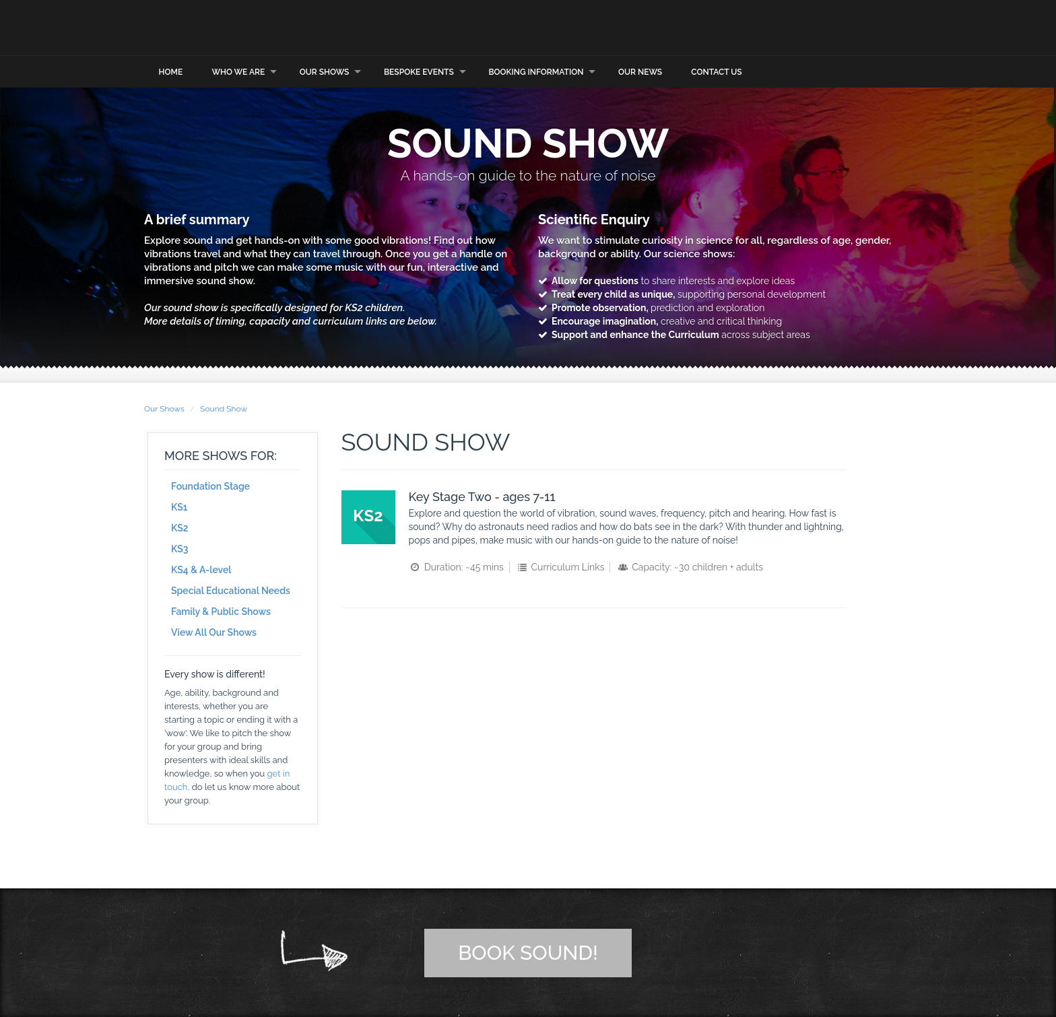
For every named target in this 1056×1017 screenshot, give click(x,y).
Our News (640, 70)
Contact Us (716, 70)
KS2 (179, 527)
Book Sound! (528, 952)
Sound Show (223, 408)
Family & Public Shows (221, 610)
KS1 (179, 506)
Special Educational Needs (230, 590)
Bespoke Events (419, 70)
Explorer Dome (279, 27)
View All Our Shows (214, 631)
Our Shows (325, 70)
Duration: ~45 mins (456, 566)
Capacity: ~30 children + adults (689, 566)
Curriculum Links (559, 566)
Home (171, 70)
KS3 (179, 548)
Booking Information (535, 70)
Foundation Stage (210, 485)
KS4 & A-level (201, 569)
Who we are (238, 70)
